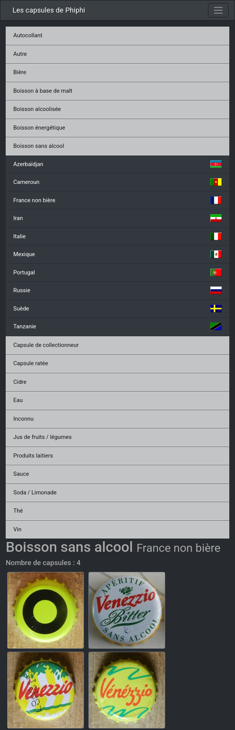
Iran (117, 218)
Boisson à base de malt (42, 90)
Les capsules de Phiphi (49, 10)
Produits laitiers (33, 455)
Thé (18, 510)
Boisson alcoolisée (37, 109)
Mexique (117, 254)
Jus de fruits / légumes (42, 437)
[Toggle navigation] (218, 10)
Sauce (21, 473)
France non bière (117, 200)
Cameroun (117, 182)
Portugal (117, 272)
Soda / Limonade (35, 492)
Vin (17, 529)
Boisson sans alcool (38, 146)
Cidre (20, 381)
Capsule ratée (30, 363)
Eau (18, 400)
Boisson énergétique (39, 127)
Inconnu (23, 418)
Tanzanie (117, 326)
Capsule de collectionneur (46, 345)
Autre (20, 54)
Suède (117, 308)
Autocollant (27, 35)
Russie (117, 290)
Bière (19, 72)
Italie (117, 236)
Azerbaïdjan (117, 164)
